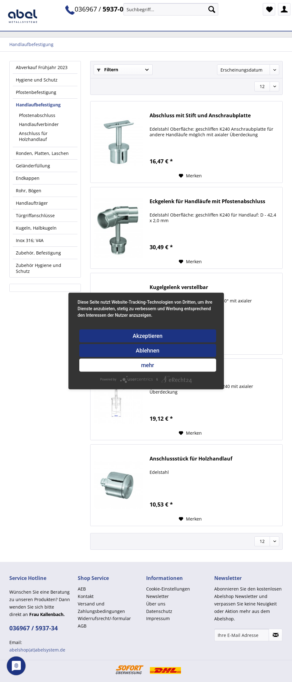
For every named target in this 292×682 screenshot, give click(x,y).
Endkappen (27, 178)
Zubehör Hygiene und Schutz (38, 268)
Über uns (155, 604)
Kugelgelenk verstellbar (179, 287)
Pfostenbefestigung (36, 92)
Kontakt (86, 596)
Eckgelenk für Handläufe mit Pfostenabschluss (207, 201)
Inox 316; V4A (30, 240)
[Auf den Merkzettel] (190, 176)
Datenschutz (159, 611)
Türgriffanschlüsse (35, 215)
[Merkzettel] (269, 9)
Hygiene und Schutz (37, 80)
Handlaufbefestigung (38, 105)
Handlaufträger (32, 203)
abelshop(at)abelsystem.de (37, 650)
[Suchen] (211, 9)
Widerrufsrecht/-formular (104, 618)
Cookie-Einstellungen (168, 589)
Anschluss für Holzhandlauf (33, 136)
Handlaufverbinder (39, 124)
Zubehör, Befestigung (38, 253)
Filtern (107, 69)
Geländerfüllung (33, 166)
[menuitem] (170, 12)
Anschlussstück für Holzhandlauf (191, 458)
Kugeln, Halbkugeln (36, 228)
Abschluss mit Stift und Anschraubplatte (200, 115)
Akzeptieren (147, 336)
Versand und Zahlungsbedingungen (101, 607)
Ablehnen (148, 350)
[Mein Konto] (284, 9)
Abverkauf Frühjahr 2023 (41, 67)
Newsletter (157, 596)
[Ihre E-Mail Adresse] (241, 635)
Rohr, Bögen (28, 191)
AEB (82, 589)
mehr (147, 365)
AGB (82, 626)
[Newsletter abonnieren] (275, 635)
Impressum (158, 618)
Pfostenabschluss (37, 115)
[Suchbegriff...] (170, 9)
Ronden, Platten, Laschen (42, 153)
